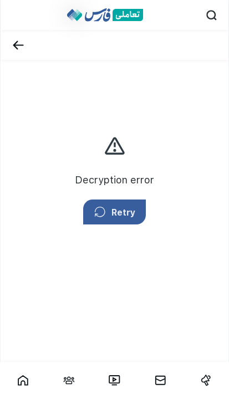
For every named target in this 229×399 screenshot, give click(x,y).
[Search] (211, 15)
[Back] (18, 45)
